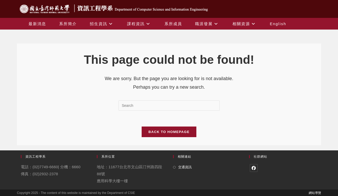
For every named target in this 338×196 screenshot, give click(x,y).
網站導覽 (315, 193)
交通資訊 (185, 167)
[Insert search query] (169, 105)
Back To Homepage (168, 132)
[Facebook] (254, 168)
